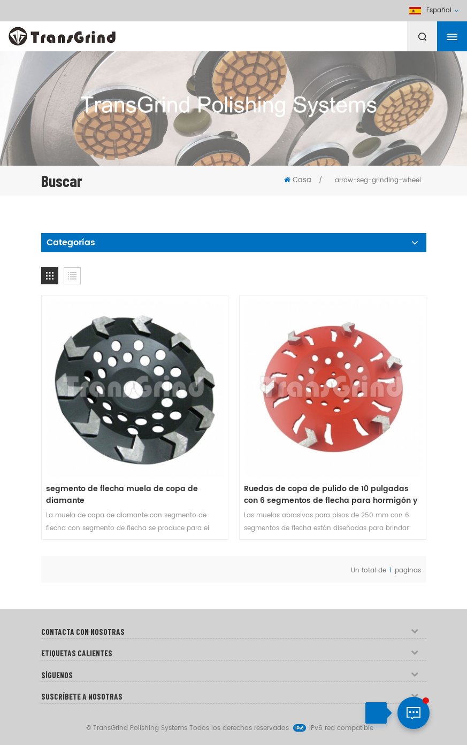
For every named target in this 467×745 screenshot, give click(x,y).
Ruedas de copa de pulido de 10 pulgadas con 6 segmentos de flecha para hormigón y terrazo (331, 495)
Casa (297, 180)
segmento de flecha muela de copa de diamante (122, 495)
